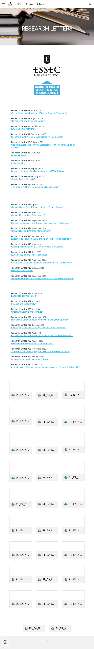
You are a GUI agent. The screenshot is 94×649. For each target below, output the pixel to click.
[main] (47, 26)
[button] (3, 4)
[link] (20, 389)
